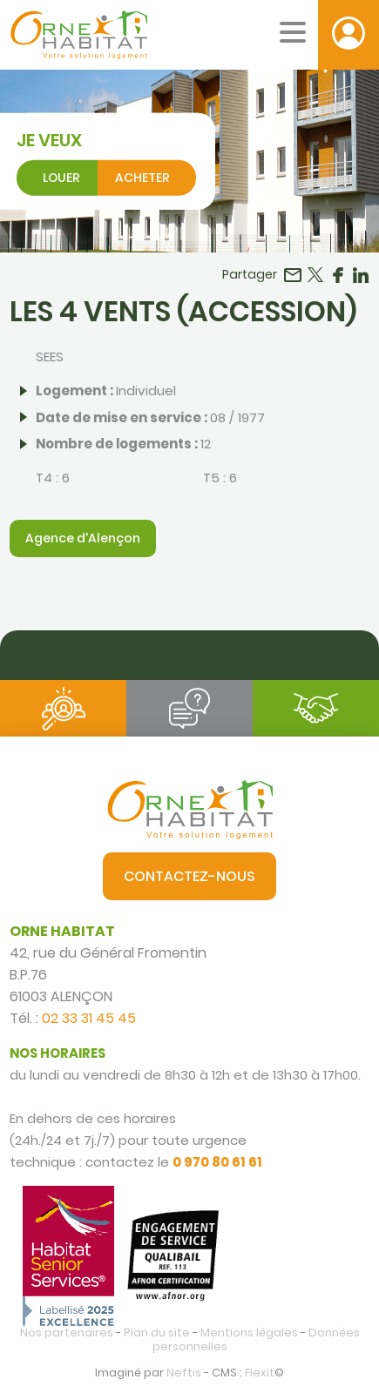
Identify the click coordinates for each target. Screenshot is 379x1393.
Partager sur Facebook (338, 275)
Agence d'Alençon (82, 538)
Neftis (183, 1372)
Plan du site (157, 1332)
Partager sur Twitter (315, 275)
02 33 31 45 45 (89, 1018)
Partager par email (292, 275)
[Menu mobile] (293, 32)
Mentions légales (249, 1332)
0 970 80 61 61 (217, 1162)
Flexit (259, 1372)
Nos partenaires (66, 1332)
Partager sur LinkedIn (360, 275)
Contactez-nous (189, 876)
